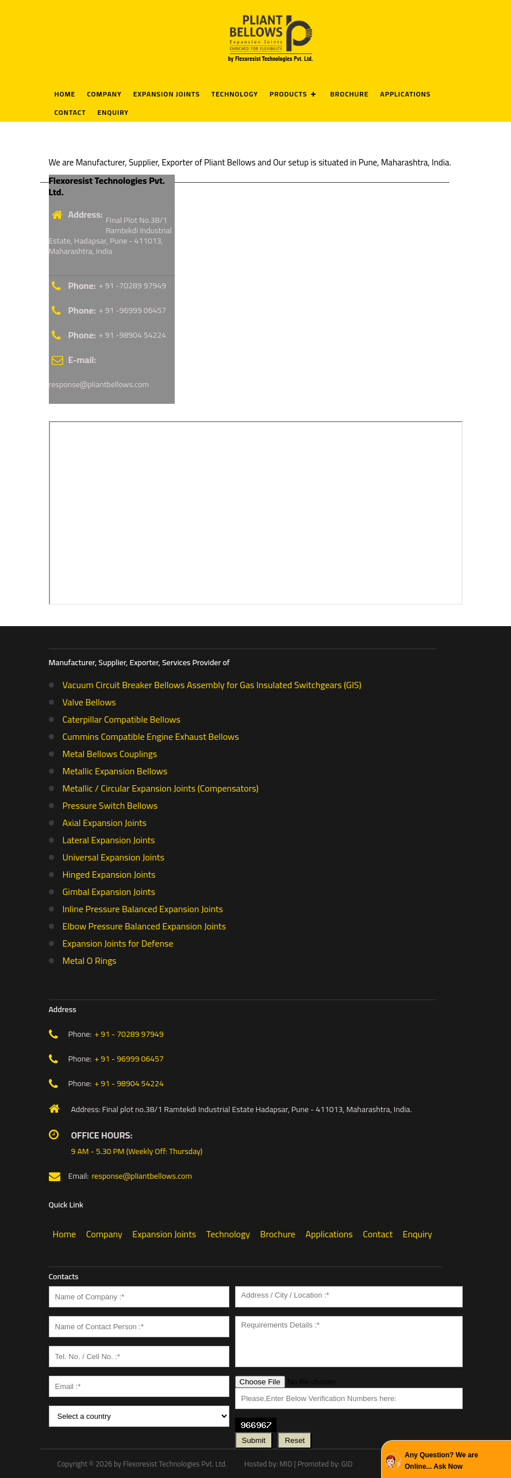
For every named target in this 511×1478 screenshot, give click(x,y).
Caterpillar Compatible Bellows (121, 719)
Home (65, 94)
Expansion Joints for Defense (118, 943)
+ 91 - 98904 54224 (128, 1083)
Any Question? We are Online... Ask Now (441, 1461)
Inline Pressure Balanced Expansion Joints (143, 908)
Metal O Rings (90, 960)
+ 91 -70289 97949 (132, 285)
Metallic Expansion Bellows (115, 770)
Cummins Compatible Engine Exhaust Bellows (151, 736)
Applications (405, 94)
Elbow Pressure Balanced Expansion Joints (144, 926)
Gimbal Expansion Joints (109, 891)
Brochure (349, 94)
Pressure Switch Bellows (110, 805)
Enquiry (113, 112)
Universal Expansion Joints (113, 857)
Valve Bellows (89, 702)
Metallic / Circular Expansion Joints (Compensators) (161, 788)
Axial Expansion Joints (105, 822)
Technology (235, 94)
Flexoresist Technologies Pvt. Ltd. (175, 1464)
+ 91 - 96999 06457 (128, 1058)
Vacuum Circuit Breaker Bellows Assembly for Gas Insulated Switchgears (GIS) (212, 684)
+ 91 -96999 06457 (132, 310)
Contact (70, 112)
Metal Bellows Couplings (110, 753)
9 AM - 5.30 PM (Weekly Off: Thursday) (137, 1151)
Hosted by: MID (268, 1464)
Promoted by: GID (324, 1464)
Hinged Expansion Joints (109, 874)
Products (288, 94)
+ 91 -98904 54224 (132, 334)
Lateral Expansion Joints (109, 839)
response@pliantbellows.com (99, 384)
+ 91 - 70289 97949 (128, 1034)
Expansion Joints (166, 94)
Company (104, 94)
